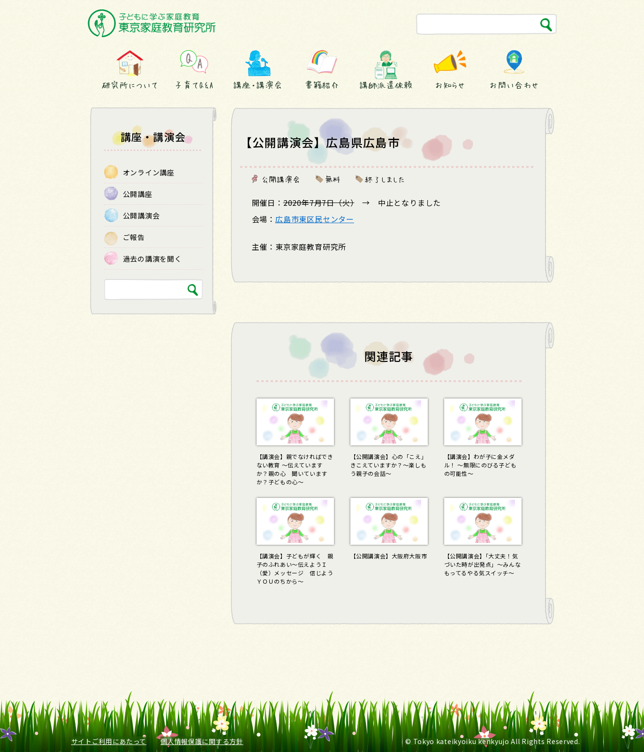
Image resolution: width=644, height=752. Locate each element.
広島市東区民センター (314, 219)
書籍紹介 (322, 85)
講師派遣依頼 (385, 85)
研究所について (130, 85)
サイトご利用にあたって (109, 741)
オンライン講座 (148, 172)
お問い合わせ (513, 85)
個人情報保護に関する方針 (201, 741)
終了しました (385, 179)
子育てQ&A (193, 85)
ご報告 (134, 237)
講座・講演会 (258, 85)
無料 (333, 179)
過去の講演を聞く (152, 258)
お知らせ (450, 85)
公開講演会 (281, 179)
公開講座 (137, 194)
